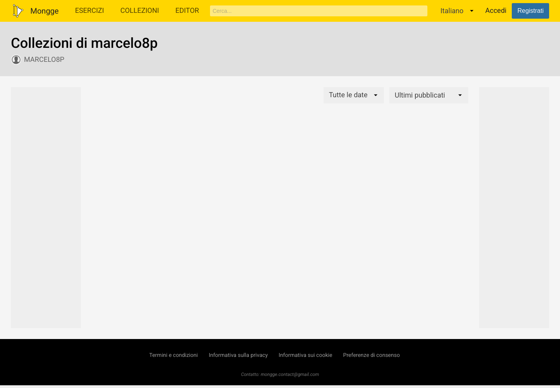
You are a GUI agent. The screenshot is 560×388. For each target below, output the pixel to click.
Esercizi (89, 11)
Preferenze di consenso (371, 355)
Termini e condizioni (173, 355)
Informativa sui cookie (305, 355)
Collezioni (139, 11)
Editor (187, 11)
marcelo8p (44, 60)
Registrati (530, 10)
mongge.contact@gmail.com (290, 374)
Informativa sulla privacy (238, 355)
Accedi (496, 11)
